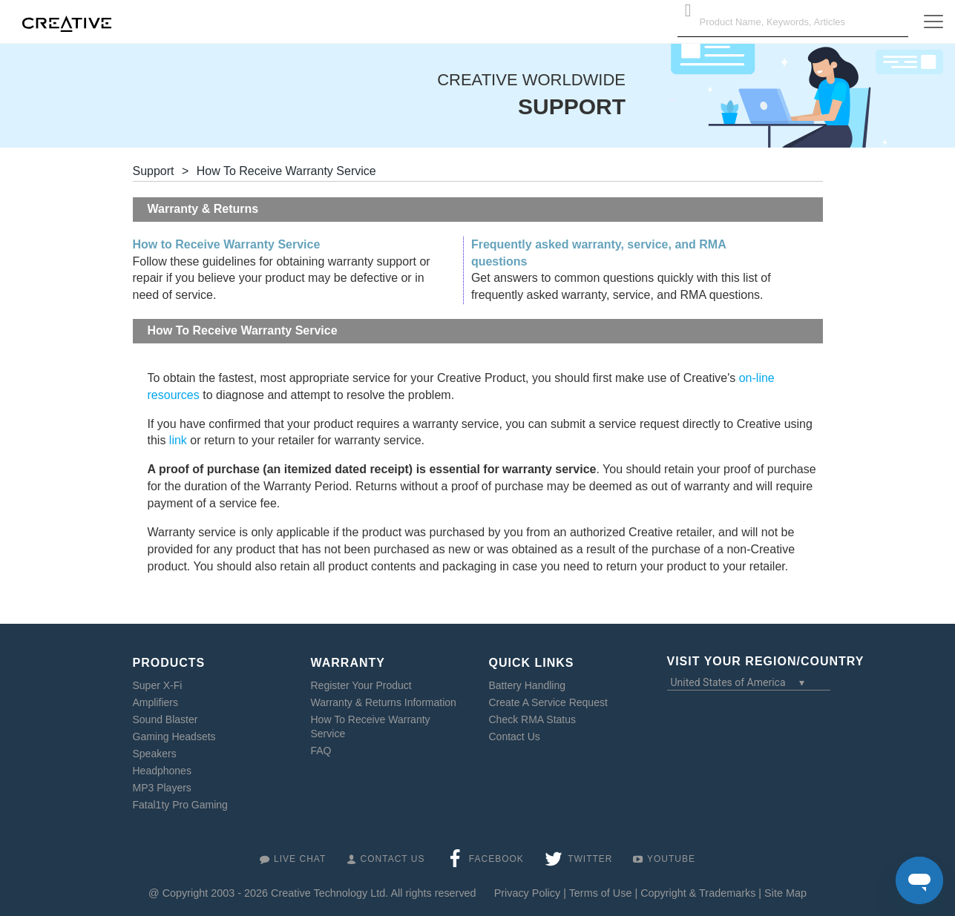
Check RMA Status (533, 719)
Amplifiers (155, 702)
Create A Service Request (548, 702)
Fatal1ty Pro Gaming (180, 805)
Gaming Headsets (174, 736)
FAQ (321, 751)
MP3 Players (162, 788)
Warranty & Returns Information (383, 702)
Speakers (155, 754)
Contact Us (514, 736)
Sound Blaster (165, 719)
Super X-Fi (158, 685)
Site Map (785, 893)
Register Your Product (361, 685)
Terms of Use (600, 893)
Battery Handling (527, 685)
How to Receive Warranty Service (227, 244)
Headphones (162, 771)
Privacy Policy (527, 893)
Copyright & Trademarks (697, 893)
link (178, 440)
